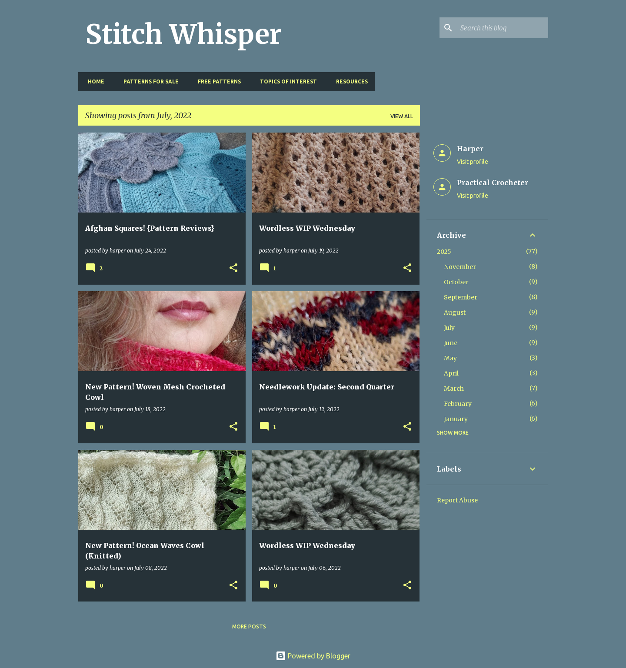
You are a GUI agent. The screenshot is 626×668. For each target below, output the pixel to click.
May (450, 358)
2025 (444, 252)
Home (93, 81)
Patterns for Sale (148, 81)
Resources (349, 81)
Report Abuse (457, 500)
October (456, 282)
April (451, 373)
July (449, 328)
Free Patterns (216, 81)
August (455, 312)
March (454, 388)
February (458, 404)
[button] (233, 268)
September (460, 297)
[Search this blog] (502, 27)
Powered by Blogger (313, 656)
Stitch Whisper (183, 34)
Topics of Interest (285, 81)
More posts (249, 626)
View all (401, 116)
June (450, 343)
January (456, 419)
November (460, 267)
